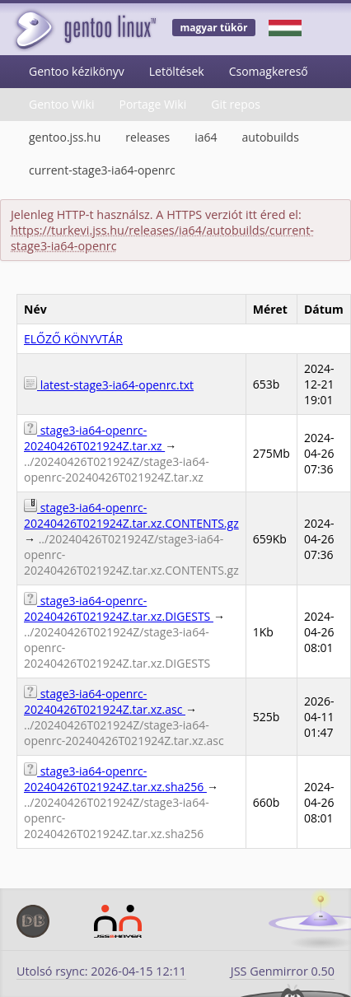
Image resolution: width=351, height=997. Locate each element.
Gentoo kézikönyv (76, 71)
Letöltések (176, 71)
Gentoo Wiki (61, 104)
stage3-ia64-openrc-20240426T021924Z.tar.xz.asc (104, 701)
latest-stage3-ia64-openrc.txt (109, 385)
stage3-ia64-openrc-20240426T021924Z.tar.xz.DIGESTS (118, 608)
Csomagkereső (268, 71)
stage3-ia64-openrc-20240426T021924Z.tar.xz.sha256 (115, 778)
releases (147, 137)
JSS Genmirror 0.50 (283, 971)
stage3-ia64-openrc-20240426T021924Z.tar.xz (94, 438)
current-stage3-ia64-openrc (102, 170)
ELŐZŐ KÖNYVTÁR (73, 339)
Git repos (235, 104)
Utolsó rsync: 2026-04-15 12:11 (101, 971)
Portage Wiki (152, 104)
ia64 (205, 137)
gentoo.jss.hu (65, 137)
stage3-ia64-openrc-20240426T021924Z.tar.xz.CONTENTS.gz (131, 515)
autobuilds (270, 137)
